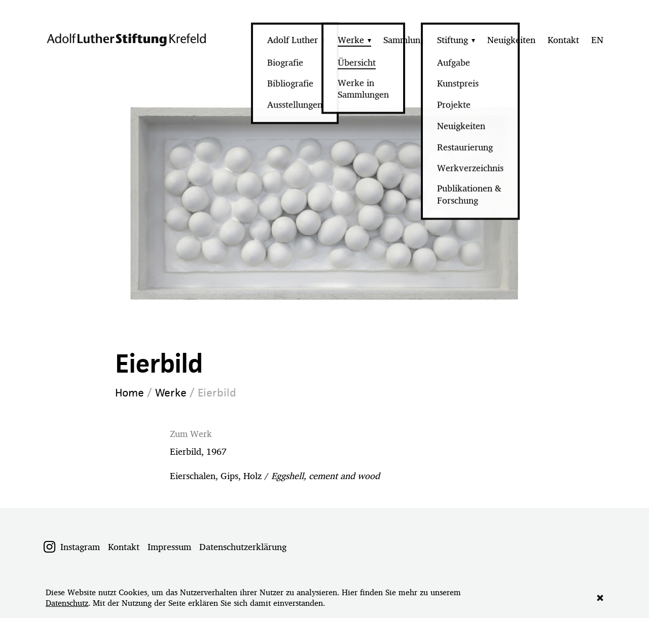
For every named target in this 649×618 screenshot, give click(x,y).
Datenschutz (67, 603)
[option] (324, 202)
